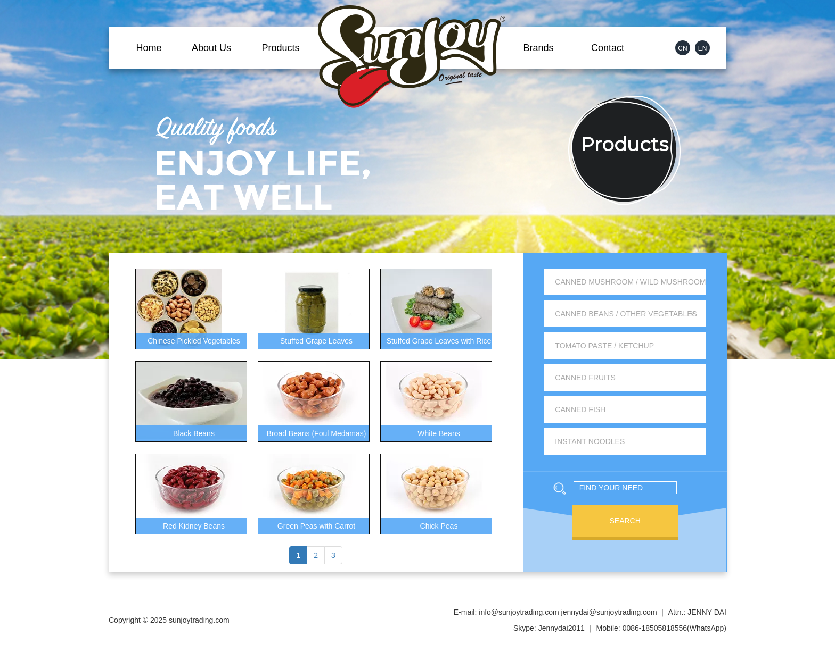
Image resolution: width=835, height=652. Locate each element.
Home (148, 48)
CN (682, 48)
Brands (538, 48)
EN (702, 48)
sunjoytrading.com (199, 620)
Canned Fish (580, 409)
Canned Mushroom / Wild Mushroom (630, 282)
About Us (211, 48)
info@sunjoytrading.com (519, 612)
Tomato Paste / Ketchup (604, 345)
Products (280, 48)
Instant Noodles (590, 441)
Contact (607, 48)
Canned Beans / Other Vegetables (626, 314)
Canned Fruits (585, 377)
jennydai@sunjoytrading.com (609, 612)
